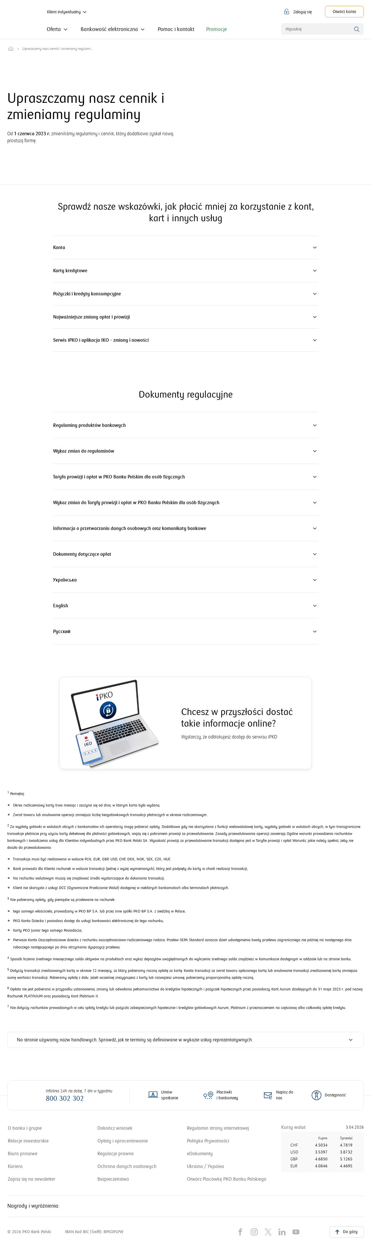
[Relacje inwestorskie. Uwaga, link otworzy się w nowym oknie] (28, 1141)
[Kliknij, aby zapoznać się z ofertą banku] (58, 29)
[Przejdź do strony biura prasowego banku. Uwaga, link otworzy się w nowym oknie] (22, 1154)
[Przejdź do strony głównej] (11, 49)
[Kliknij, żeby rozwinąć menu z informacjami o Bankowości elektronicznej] (113, 29)
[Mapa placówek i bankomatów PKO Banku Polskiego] (222, 1095)
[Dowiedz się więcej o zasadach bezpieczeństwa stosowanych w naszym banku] (113, 1179)
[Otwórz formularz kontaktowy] (277, 1095)
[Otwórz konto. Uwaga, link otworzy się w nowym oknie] (344, 11)
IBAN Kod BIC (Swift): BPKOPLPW (94, 1241)
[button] (298, 11)
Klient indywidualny (67, 12)
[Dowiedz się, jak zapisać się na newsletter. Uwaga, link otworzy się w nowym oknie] (31, 1179)
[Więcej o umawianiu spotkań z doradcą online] (164, 1095)
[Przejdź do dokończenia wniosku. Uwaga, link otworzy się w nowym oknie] (114, 1128)
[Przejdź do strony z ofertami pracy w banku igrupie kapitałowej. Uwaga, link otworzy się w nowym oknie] (15, 1166)
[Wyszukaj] (356, 29)
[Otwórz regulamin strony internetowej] (218, 1128)
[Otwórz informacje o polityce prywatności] (208, 1141)
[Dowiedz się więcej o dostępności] (328, 1095)
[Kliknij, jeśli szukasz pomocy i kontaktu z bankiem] (176, 29)
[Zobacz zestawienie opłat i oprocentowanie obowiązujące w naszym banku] (122, 1141)
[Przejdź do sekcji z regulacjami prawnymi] (115, 1154)
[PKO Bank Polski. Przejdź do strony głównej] (16, 19)
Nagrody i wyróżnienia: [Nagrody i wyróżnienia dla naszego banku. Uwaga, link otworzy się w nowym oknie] (33, 1211)
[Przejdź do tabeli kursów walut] (293, 1127)
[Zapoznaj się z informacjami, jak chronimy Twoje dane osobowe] (127, 1166)
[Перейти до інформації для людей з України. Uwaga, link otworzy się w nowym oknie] (205, 1166)
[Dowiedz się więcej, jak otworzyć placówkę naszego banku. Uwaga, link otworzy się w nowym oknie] (226, 1179)
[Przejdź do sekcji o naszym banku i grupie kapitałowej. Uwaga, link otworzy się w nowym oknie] (25, 1128)
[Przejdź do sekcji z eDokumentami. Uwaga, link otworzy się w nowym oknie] (200, 1154)
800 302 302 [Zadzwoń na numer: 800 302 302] (65, 1098)
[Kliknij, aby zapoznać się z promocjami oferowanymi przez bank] (216, 29)
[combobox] (322, 29)
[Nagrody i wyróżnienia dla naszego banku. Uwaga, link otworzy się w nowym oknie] (223, 1211)
